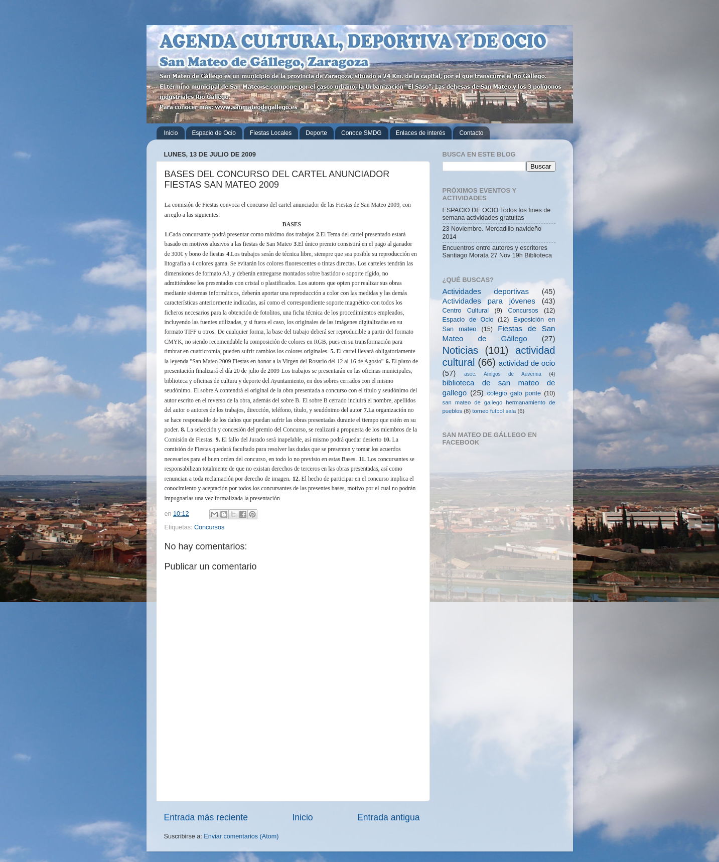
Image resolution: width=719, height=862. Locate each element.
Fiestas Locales (271, 132)
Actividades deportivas (486, 291)
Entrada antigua (388, 817)
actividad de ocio (527, 363)
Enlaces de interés (421, 132)
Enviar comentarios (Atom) (241, 836)
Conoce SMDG (361, 132)
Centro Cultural (466, 310)
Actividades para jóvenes (489, 301)
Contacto (471, 132)
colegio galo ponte (514, 393)
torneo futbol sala (494, 411)
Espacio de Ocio (214, 132)
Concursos (209, 527)
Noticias (461, 350)
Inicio (171, 132)
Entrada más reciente (206, 817)
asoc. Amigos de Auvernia (502, 374)
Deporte (316, 132)
